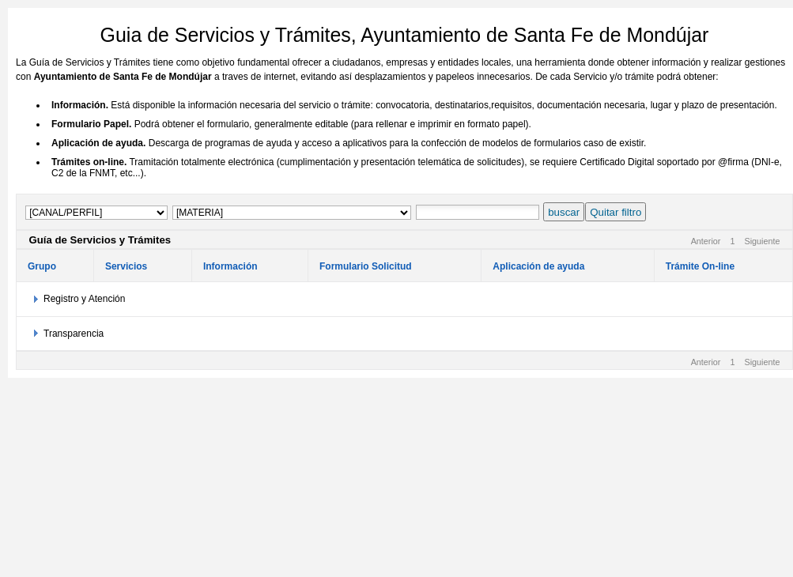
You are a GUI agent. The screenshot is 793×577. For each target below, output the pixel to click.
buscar (564, 212)
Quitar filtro (615, 212)
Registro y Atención (84, 298)
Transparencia (73, 333)
